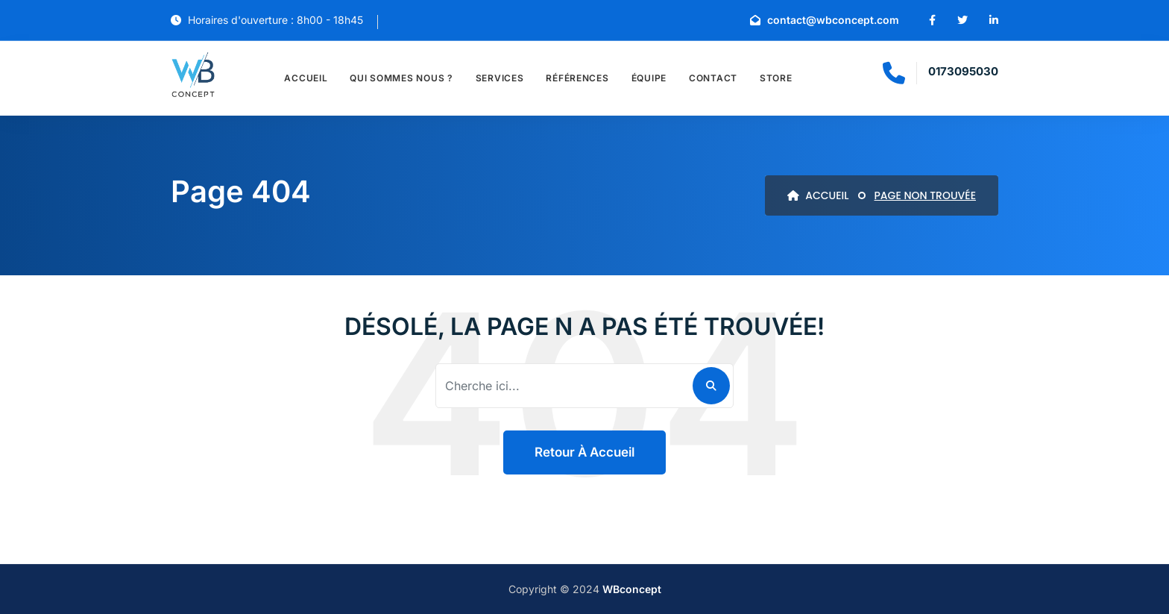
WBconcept (631, 589)
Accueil (305, 78)
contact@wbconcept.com (824, 19)
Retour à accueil (584, 452)
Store (776, 78)
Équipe (649, 78)
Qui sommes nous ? (401, 78)
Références (577, 78)
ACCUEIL (818, 195)
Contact (713, 78)
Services (500, 78)
